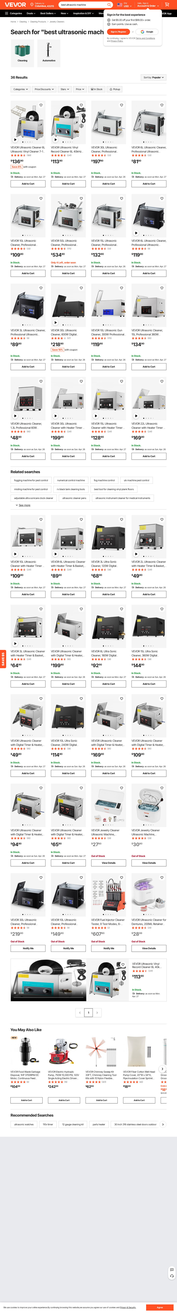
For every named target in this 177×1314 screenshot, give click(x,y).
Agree (160, 1307)
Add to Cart (28, 183)
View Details (108, 862)
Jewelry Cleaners (57, 22)
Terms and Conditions (145, 38)
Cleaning (23, 22)
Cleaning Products (38, 22)
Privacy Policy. (117, 41)
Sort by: (148, 77)
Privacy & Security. (128, 1307)
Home (13, 22)
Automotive (49, 60)
